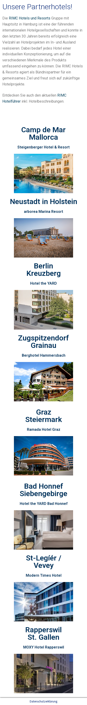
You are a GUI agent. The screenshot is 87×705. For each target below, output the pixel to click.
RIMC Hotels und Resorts (29, 18)
